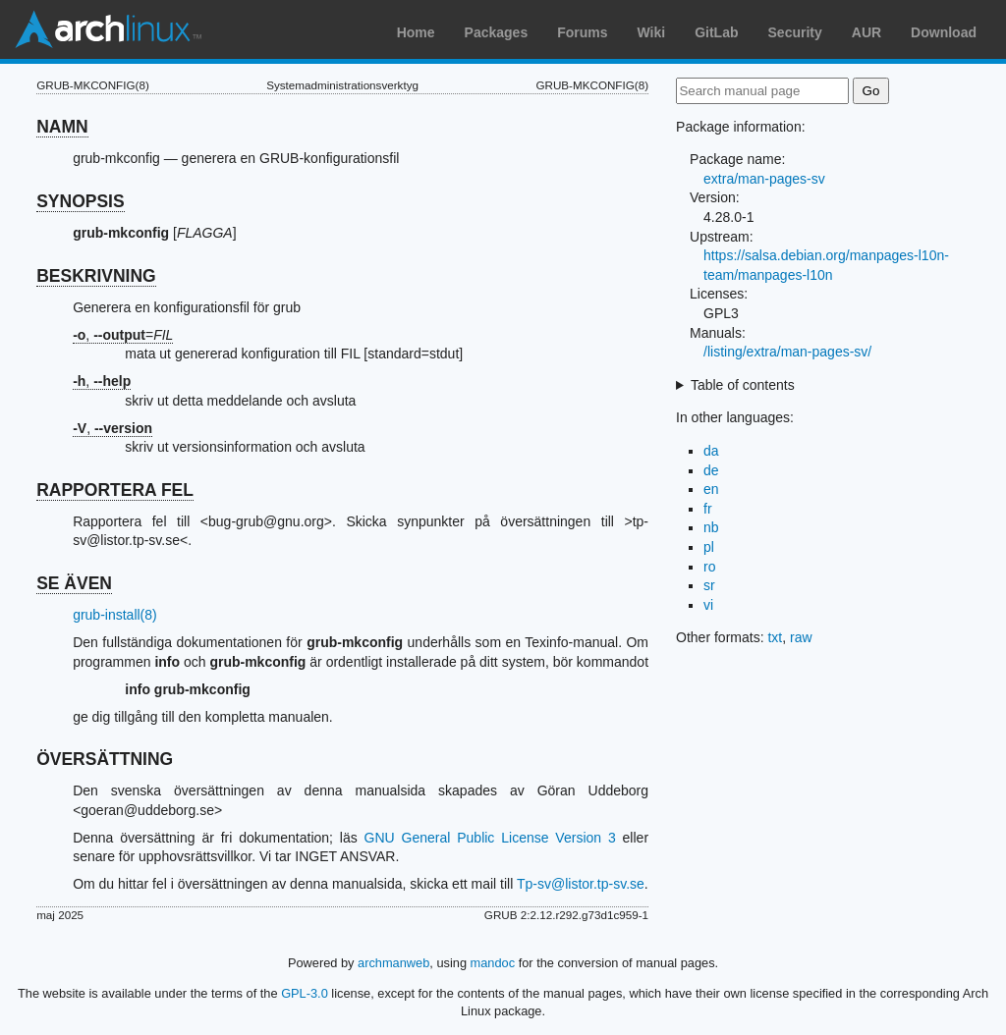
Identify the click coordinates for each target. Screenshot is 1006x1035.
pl (708, 547)
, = (123, 335)
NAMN (62, 126)
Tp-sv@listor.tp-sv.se (580, 884)
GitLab (716, 32)
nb (711, 527)
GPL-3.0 (304, 993)
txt (774, 637)
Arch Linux (108, 29)
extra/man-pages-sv (764, 179)
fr (707, 509)
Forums (582, 32)
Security (795, 32)
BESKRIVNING (96, 276)
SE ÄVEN (74, 583)
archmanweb (393, 962)
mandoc (493, 962)
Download (944, 32)
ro (709, 566)
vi (708, 605)
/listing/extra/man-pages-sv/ (787, 351)
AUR (866, 32)
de (711, 470)
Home (416, 32)
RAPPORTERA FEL (115, 490)
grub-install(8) (115, 615)
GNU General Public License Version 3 (490, 837)
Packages (497, 32)
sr (709, 585)
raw (801, 637)
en (711, 489)
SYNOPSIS (80, 201)
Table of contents (743, 385)
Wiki (652, 32)
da (711, 451)
